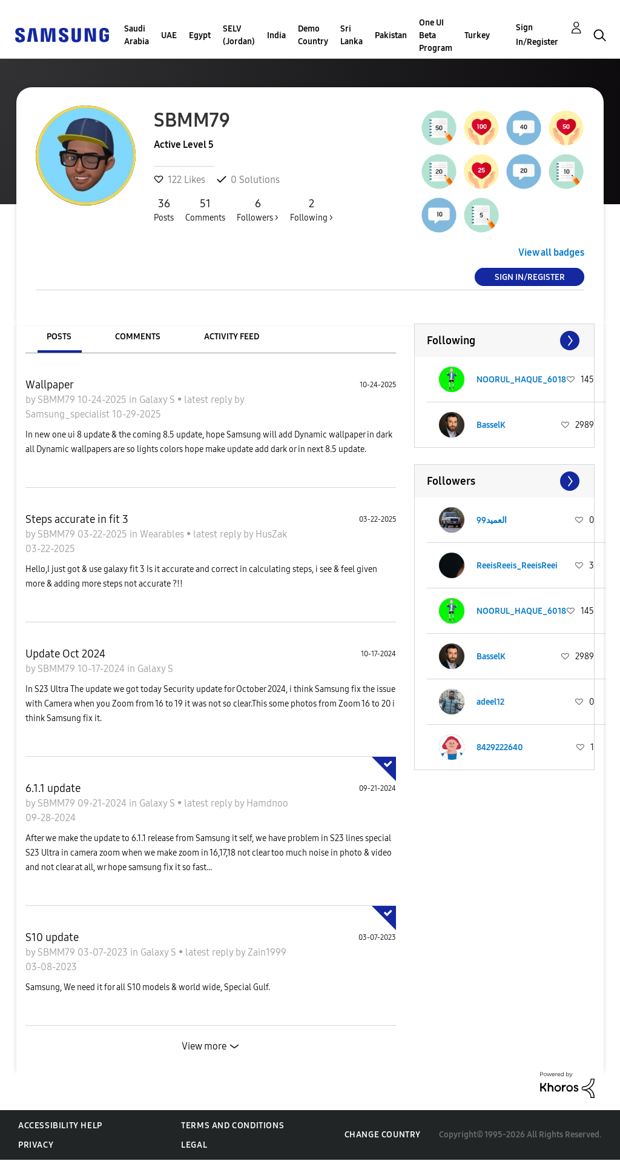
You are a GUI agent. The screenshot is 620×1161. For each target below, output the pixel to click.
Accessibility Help (60, 1125)
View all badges (551, 252)
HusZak (271, 534)
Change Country (383, 1134)
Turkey (477, 35)
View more (204, 1046)
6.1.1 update (53, 788)
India (276, 35)
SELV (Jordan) (239, 35)
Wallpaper (49, 384)
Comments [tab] (137, 336)
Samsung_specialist (68, 414)
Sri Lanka (351, 35)
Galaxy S (158, 399)
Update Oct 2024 (65, 653)
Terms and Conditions (232, 1125)
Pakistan (391, 35)
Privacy (35, 1145)
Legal (194, 1145)
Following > (311, 209)
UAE (169, 35)
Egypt (200, 35)
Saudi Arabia (136, 35)
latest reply (209, 399)
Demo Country (313, 35)
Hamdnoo (267, 803)
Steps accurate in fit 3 (76, 519)
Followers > (258, 209)
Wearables (163, 534)
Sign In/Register (537, 34)
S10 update (52, 937)
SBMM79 (58, 399)
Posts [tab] (59, 336)
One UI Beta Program (435, 35)
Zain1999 (267, 952)
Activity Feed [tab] (231, 336)
